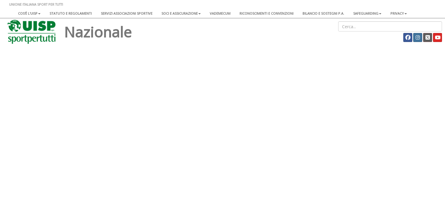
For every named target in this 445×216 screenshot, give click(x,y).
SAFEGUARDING (367, 13)
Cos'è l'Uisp (29, 13)
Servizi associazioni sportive (126, 13)
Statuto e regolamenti (71, 13)
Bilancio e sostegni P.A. (323, 13)
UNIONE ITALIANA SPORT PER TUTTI (36, 4)
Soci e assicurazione (181, 13)
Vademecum (220, 13)
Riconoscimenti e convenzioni (266, 13)
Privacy (398, 13)
